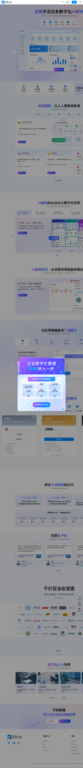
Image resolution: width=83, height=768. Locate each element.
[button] (61, 360)
